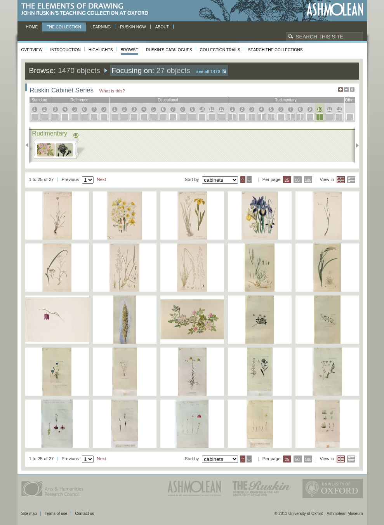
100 (307, 180)
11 (211, 109)
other (349, 100)
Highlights (101, 50)
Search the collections (275, 50)
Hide (352, 89)
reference (79, 100)
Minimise (346, 89)
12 (221, 109)
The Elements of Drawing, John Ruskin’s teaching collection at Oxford (87, 9)
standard (39, 100)
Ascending (242, 179)
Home (32, 27)
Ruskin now (133, 27)
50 (297, 180)
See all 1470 (208, 71)
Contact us (84, 513)
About (162, 27)
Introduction (65, 50)
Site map (29, 513)
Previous (29, 145)
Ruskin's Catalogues (169, 50)
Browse (130, 50)
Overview (32, 50)
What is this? (112, 90)
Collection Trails (220, 50)
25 (287, 180)
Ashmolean (335, 9)
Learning (100, 27)
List (351, 179)
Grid (341, 179)
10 (202, 109)
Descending (249, 179)
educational (168, 100)
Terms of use (56, 513)
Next (355, 145)
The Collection (64, 27)
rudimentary (286, 100)
